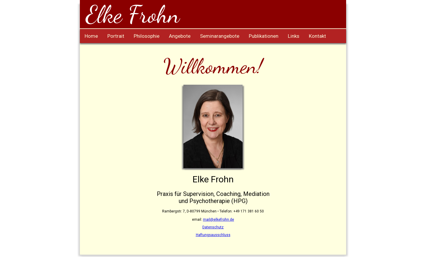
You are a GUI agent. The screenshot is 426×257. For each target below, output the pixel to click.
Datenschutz (213, 227)
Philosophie (146, 36)
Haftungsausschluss (213, 235)
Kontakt (317, 36)
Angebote (180, 36)
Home (91, 36)
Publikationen (263, 36)
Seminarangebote (219, 36)
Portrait (115, 36)
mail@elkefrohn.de (218, 219)
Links (293, 36)
